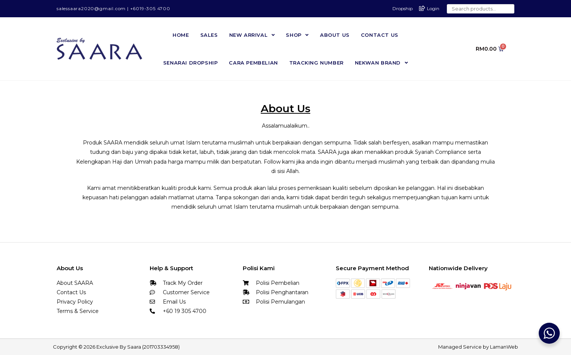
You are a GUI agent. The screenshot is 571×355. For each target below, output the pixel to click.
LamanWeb (504, 346)
